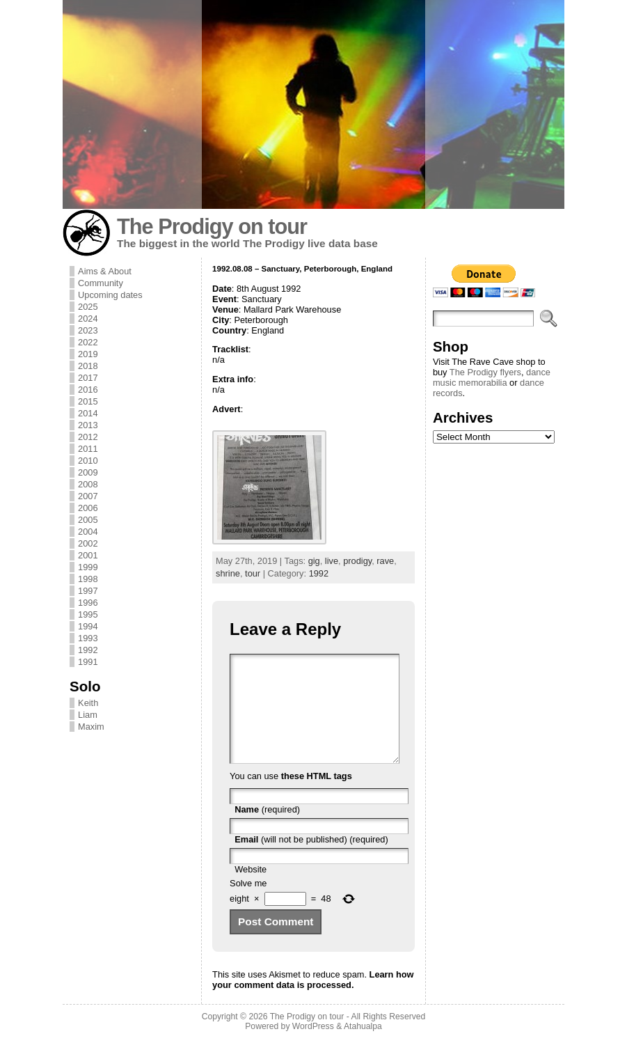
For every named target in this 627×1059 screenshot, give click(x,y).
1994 (87, 626)
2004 (87, 531)
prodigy (357, 561)
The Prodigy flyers (485, 372)
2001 (87, 555)
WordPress (313, 1047)
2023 (87, 330)
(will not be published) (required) (311, 860)
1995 (87, 614)
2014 (87, 413)
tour (252, 573)
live (331, 561)
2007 (87, 496)
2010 (87, 460)
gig (314, 561)
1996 (87, 602)
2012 (87, 437)
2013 (87, 425)
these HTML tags (316, 797)
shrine (228, 573)
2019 (87, 354)
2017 (87, 377)
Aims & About (105, 271)
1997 (87, 591)
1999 (87, 567)
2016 (87, 389)
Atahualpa (363, 1047)
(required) (267, 830)
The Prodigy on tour (212, 226)
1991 (87, 662)
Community (100, 283)
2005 (87, 520)
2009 (87, 472)
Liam (87, 714)
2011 (87, 449)
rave (385, 561)
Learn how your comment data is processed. (312, 1000)
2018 (87, 366)
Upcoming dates (110, 295)
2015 (87, 401)
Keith (88, 703)
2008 (87, 484)
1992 (87, 650)
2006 (87, 508)
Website (251, 890)
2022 (87, 342)
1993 (87, 638)
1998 (87, 579)
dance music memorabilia (491, 377)
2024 (87, 318)
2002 (87, 543)
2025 (87, 306)
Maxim (91, 726)
